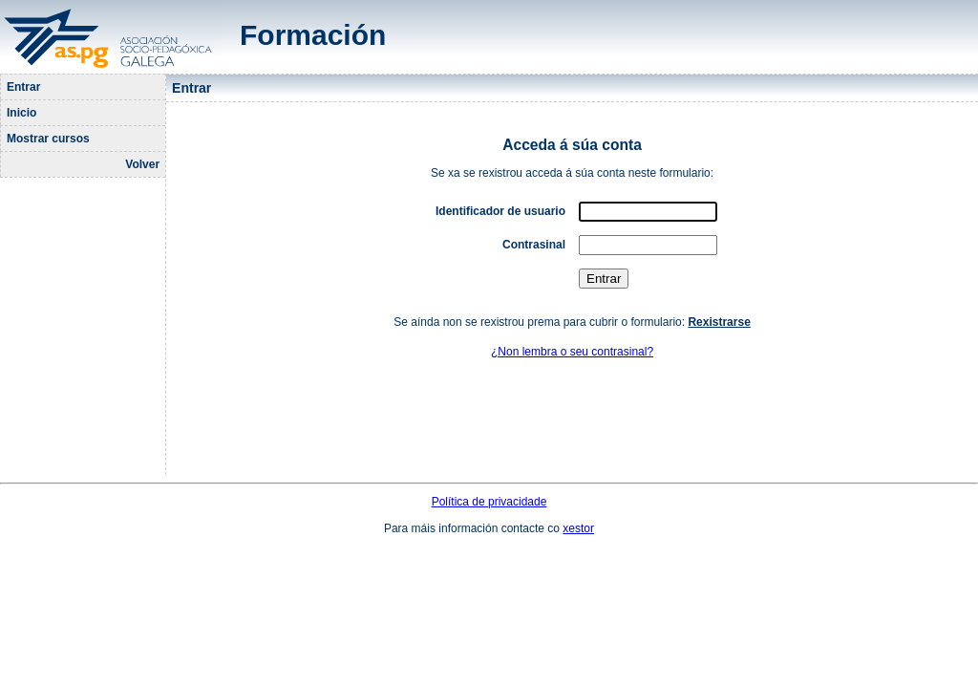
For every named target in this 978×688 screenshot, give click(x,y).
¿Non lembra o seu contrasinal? (572, 351)
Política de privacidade (489, 501)
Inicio (21, 112)
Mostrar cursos (48, 138)
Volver (142, 164)
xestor (578, 528)
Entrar (23, 87)
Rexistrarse (719, 322)
